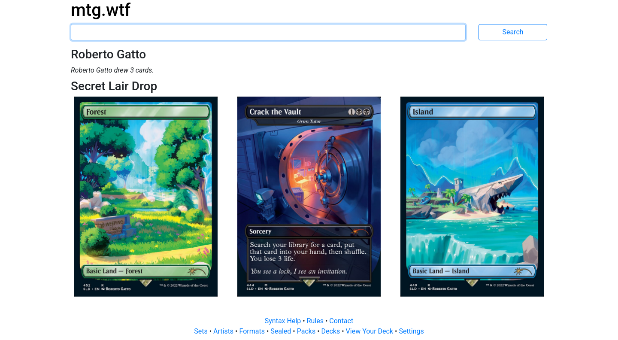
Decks (331, 331)
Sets (201, 331)
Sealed (281, 331)
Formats (252, 331)
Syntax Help (284, 321)
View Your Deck (370, 331)
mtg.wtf (100, 10)
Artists (224, 331)
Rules (316, 321)
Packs (307, 331)
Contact (341, 321)
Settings (411, 331)
